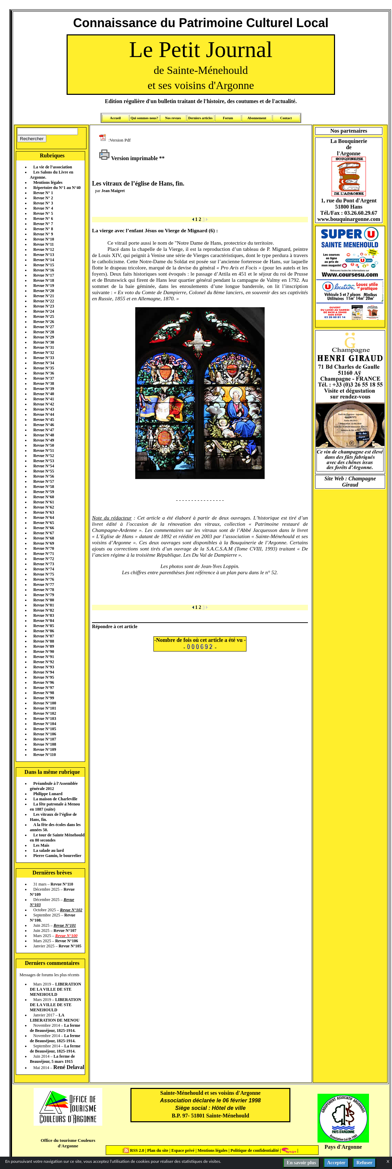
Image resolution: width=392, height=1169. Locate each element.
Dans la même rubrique (52, 772)
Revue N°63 (43, 512)
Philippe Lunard (47, 793)
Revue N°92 (43, 661)
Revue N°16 (43, 270)
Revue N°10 (43, 239)
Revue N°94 (43, 672)
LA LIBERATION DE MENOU (54, 1018)
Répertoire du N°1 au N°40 (57, 187)
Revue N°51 (43, 450)
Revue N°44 (43, 414)
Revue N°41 (43, 399)
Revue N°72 (43, 558)
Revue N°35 (43, 368)
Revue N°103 (44, 718)
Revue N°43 (43, 409)
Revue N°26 (43, 321)
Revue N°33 (43, 357)
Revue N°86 (43, 630)
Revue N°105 (44, 728)
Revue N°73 (43, 563)
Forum (228, 118)
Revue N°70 (43, 548)
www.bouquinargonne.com (348, 219)
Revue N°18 (43, 280)
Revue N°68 (43, 538)
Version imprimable (128, 158)
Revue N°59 (43, 491)
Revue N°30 (43, 342)
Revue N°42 (43, 404)
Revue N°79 (43, 594)
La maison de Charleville (55, 799)
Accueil (115, 118)
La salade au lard (48, 850)
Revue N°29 (43, 337)
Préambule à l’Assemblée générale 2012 (54, 786)
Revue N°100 (44, 703)
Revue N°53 (43, 460)
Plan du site (158, 1150)
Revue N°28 (43, 332)
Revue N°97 (43, 687)
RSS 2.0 (134, 1150)
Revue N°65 (43, 522)
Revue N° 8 (43, 228)
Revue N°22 (43, 301)
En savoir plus (301, 1162)
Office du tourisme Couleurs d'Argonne (68, 1143)
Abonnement (256, 118)
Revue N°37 (43, 378)
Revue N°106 (44, 734)
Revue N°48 (43, 435)
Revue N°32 (43, 352)
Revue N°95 (43, 677)
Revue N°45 (43, 419)
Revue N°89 (43, 646)
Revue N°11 (43, 244)
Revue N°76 (43, 579)
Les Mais (41, 845)
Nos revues (173, 118)
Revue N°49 (43, 440)
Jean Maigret (113, 190)
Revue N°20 (43, 290)
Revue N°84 (43, 620)
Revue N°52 (43, 455)
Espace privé (182, 1150)
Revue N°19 (43, 285)
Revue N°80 (43, 600)
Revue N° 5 (43, 213)
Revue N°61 (43, 502)
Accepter (336, 1162)
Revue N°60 (43, 496)
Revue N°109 (44, 749)
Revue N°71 (43, 553)
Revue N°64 (43, 517)
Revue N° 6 (43, 218)
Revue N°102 (44, 713)
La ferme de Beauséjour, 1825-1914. (55, 1028)
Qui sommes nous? (144, 118)
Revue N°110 (44, 754)
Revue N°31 (43, 347)
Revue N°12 (43, 249)
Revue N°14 (43, 259)
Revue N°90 (43, 651)
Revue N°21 (43, 295)
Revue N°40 (43, 393)
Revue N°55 (43, 471)
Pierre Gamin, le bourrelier (57, 855)
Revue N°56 (43, 476)
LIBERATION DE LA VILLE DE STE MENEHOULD (55, 989)
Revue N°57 (43, 481)
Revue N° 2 (43, 198)
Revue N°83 (43, 615)
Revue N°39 (43, 388)
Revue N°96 (43, 682)
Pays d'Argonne (343, 1147)
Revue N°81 (43, 605)
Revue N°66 (43, 527)
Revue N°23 (43, 306)
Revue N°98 (43, 692)
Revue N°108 (44, 744)
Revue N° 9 (43, 234)
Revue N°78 (43, 589)
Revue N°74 (43, 569)
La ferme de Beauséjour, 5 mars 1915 (52, 1059)
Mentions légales (47, 182)
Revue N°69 (43, 543)
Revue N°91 (43, 656)
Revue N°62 (43, 507)
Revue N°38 (43, 383)
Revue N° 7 (43, 223)
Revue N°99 (43, 697)
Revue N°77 (43, 584)
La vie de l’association (52, 167)
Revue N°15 (43, 265)
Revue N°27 (43, 326)
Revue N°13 (43, 254)
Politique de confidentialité (254, 1150)
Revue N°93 (43, 667)
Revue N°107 (44, 739)
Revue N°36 (43, 373)
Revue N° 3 (43, 203)
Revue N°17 (43, 275)
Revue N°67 (43, 533)
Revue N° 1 (43, 192)
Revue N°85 (43, 625)
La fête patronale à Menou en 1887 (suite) (55, 807)
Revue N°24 (43, 311)
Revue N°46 (43, 424)
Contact (286, 118)
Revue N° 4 (43, 208)
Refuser (364, 1162)
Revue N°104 (44, 723)
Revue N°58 (43, 486)
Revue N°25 (43, 316)
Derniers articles (200, 118)
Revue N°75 (43, 574)
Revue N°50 (43, 445)
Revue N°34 (43, 362)
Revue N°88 (43, 641)
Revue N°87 (43, 636)
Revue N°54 (43, 466)
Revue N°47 (43, 429)
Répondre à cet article (114, 626)
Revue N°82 (43, 610)
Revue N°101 (44, 708)
